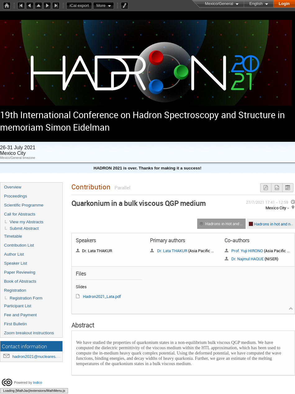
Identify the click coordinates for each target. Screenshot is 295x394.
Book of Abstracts (20, 281)
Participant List (17, 306)
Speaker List (15, 263)
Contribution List (19, 245)
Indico (37, 382)
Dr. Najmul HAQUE (247, 259)
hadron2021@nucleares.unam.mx (42, 356)
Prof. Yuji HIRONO (247, 250)
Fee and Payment (20, 315)
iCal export (81, 5)
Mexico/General (219, 3)
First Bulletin (15, 324)
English (256, 3)
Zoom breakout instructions (29, 333)
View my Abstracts (26, 222)
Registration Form (26, 298)
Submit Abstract (24, 228)
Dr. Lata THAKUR (172, 250)
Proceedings (15, 196)
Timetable (13, 236)
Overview (12, 187)
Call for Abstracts (19, 214)
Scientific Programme (23, 205)
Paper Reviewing (19, 272)
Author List (14, 254)
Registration (15, 290)
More (101, 5)
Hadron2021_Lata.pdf (102, 296)
